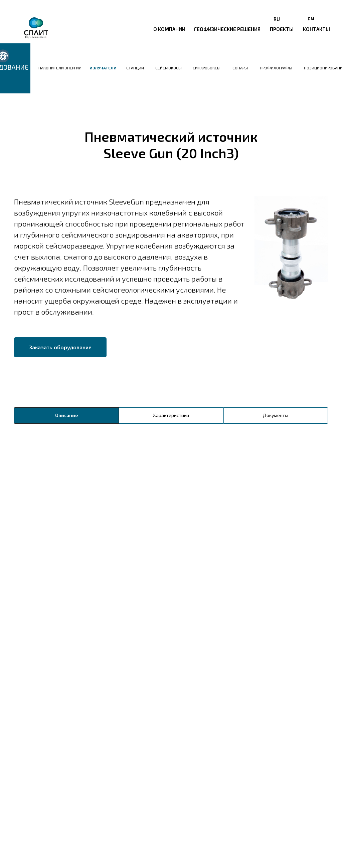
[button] (60, 347)
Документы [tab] (275, 415)
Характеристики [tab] (171, 415)
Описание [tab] (66, 415)
